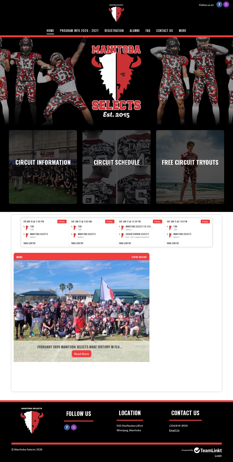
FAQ (148, 30)
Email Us (174, 430)
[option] (45, 232)
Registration (114, 30)
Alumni (135, 30)
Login (218, 455)
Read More (81, 353)
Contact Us (164, 30)
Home (50, 30)
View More (139, 257)
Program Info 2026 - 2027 (79, 30)
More (182, 30)
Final (62, 221)
